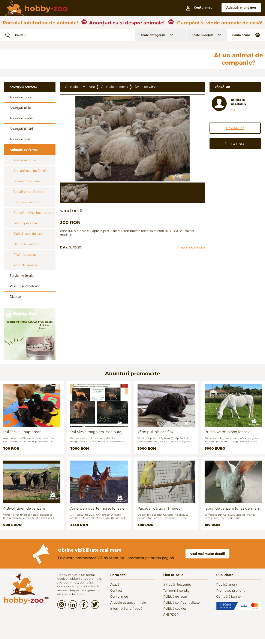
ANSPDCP (170, 615)
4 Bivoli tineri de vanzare (24, 508)
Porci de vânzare (25, 265)
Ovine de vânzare (26, 244)
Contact (116, 591)
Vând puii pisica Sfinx (156, 432)
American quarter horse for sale (97, 508)
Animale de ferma (24, 150)
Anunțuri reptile (21, 118)
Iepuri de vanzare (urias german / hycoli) (233, 508)
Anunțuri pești (20, 139)
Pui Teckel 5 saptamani (22, 432)
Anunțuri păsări (21, 129)
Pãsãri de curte (24, 255)
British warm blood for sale (227, 432)
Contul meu (119, 597)
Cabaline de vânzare (28, 192)
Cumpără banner (229, 597)
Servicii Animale (22, 276)
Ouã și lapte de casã (28, 234)
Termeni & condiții (176, 591)
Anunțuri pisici (20, 108)
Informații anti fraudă (126, 609)
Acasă (114, 585)
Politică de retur (175, 597)
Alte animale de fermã (30, 171)
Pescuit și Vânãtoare (25, 286)
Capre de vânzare (26, 202)
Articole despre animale (128, 603)
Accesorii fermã (25, 160)
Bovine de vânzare (27, 181)
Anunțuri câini (20, 97)
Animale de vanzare (80, 87)
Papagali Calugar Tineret (159, 508)
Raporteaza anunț (191, 247)
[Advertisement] (104, 59)
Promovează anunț (230, 591)
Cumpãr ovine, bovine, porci (34, 213)
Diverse (15, 297)
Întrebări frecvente (177, 585)
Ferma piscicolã (25, 223)
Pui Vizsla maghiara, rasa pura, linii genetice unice (96, 432)
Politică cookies (174, 609)
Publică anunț (227, 585)
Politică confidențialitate (181, 603)
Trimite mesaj (235, 143)
